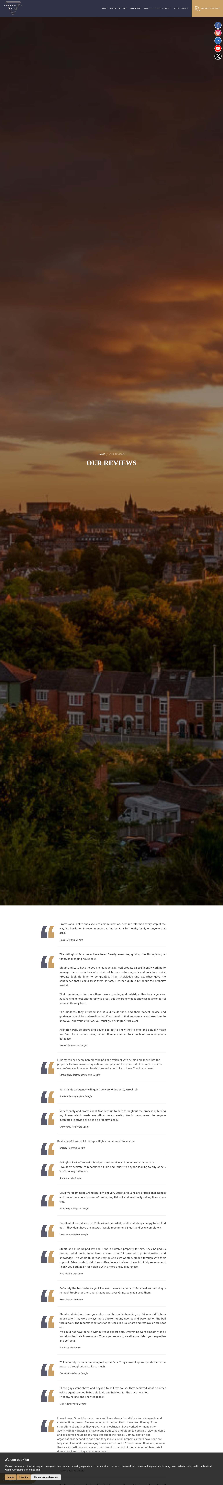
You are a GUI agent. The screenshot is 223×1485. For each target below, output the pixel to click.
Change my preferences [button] (46, 1477)
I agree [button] (10, 1477)
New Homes (136, 8)
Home (105, 8)
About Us (148, 8)
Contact (166, 8)
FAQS (157, 8)
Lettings (122, 8)
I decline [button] (23, 1477)
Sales (113, 8)
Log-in (184, 8)
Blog (176, 8)
